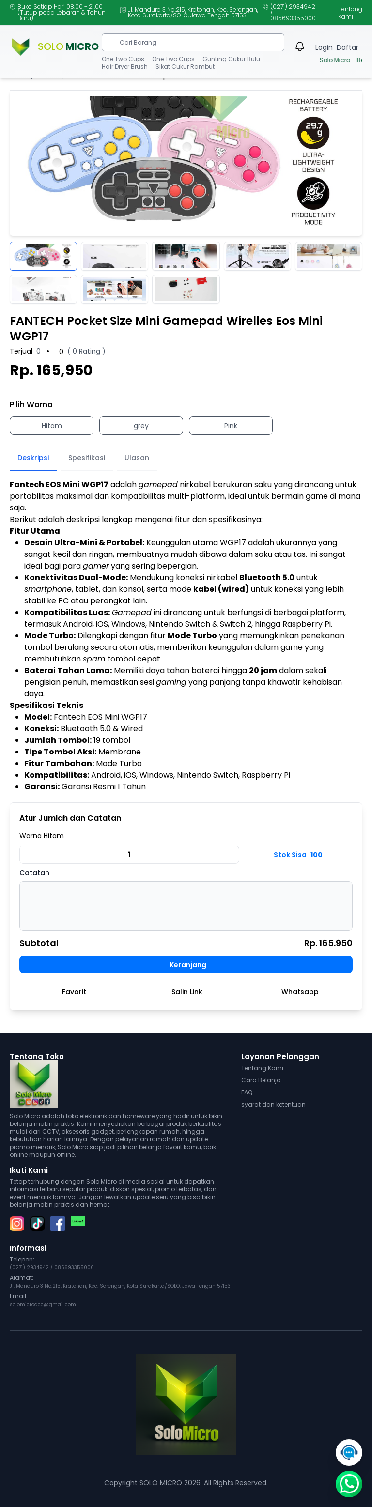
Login (324, 47)
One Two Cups (123, 59)
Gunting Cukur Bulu (231, 59)
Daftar (347, 47)
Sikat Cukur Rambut (185, 67)
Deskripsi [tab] (33, 457)
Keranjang (188, 964)
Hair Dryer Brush (125, 67)
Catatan (34, 872)
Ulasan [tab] (136, 457)
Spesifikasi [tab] (86, 457)
